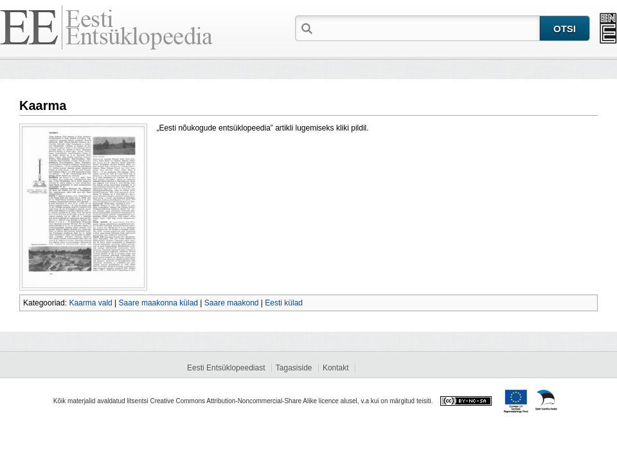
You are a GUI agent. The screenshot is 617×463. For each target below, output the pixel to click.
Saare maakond (231, 302)
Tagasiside (294, 367)
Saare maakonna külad (158, 302)
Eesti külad (284, 302)
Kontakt (336, 367)
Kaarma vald (90, 302)
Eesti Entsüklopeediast (226, 367)
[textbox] (427, 27)
